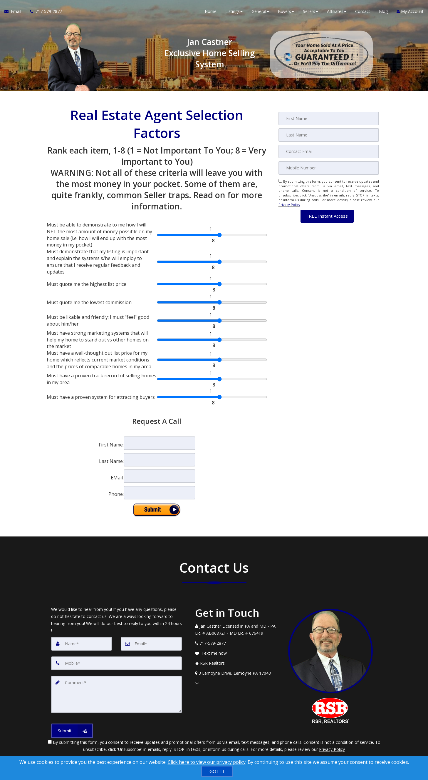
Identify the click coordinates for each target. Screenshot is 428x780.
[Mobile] (328, 168)
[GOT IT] (217, 771)
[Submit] (72, 731)
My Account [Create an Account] (410, 11)
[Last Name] (328, 135)
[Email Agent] (15, 11)
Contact (362, 11)
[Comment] (116, 694)
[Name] (81, 644)
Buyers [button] (286, 11)
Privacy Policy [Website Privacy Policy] (289, 204)
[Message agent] (237, 653)
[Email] (328, 151)
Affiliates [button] (336, 11)
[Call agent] (44, 11)
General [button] (260, 11)
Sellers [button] (310, 11)
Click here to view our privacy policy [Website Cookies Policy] (207, 762)
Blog (383, 11)
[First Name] (328, 118)
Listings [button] (234, 11)
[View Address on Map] (237, 673)
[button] (327, 216)
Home (210, 11)
